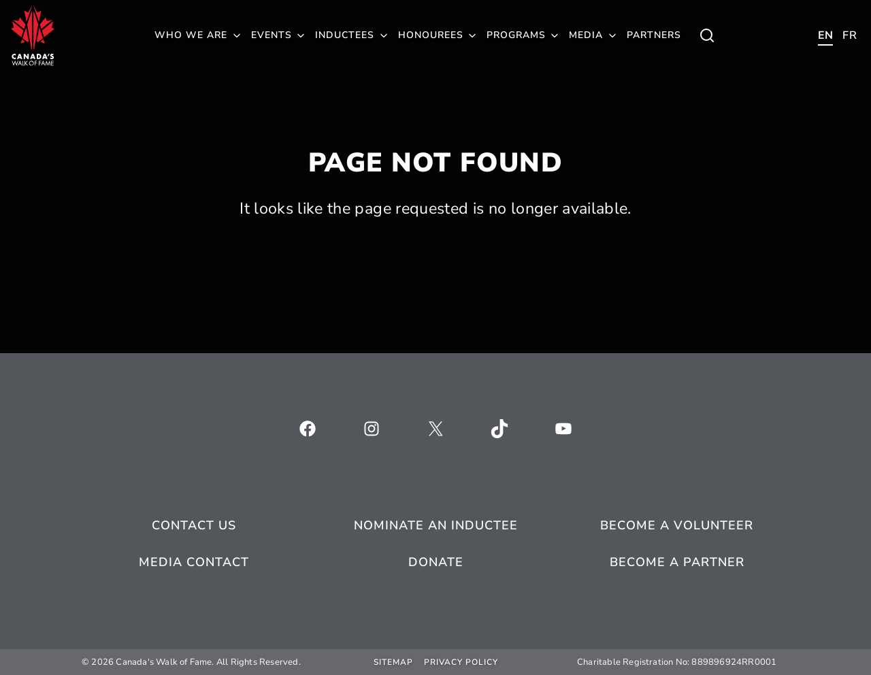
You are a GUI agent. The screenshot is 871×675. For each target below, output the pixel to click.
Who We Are (190, 35)
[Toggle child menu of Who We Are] (707, 35)
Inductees (344, 35)
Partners (654, 35)
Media (586, 35)
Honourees (430, 35)
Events (271, 35)
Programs (516, 35)
